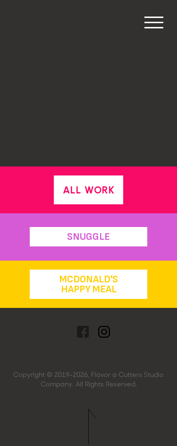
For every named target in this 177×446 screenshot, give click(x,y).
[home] (21, 2)
